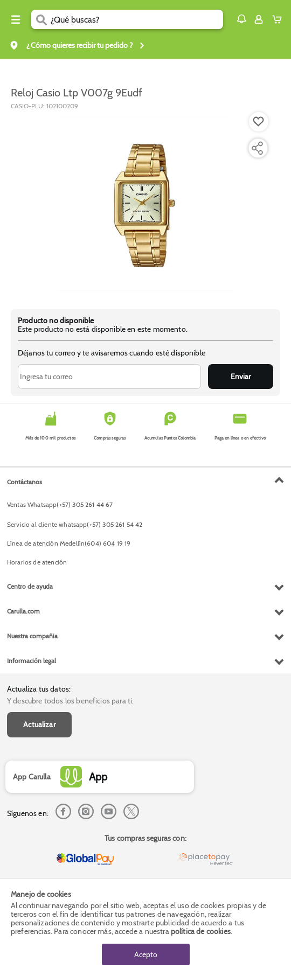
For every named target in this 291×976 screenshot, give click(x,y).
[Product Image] (144, 204)
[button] (241, 19)
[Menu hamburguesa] (15, 19)
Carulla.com (23, 611)
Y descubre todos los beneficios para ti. (70, 700)
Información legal (31, 661)
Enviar (241, 376)
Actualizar (39, 724)
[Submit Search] (41, 19)
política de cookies (201, 931)
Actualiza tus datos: (39, 689)
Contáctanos (24, 482)
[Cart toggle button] (279, 19)
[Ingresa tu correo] (109, 376)
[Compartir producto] (257, 148)
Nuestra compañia (32, 636)
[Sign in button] (259, 19)
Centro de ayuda (30, 586)
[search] (137, 19)
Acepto (145, 954)
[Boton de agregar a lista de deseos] (259, 121)
